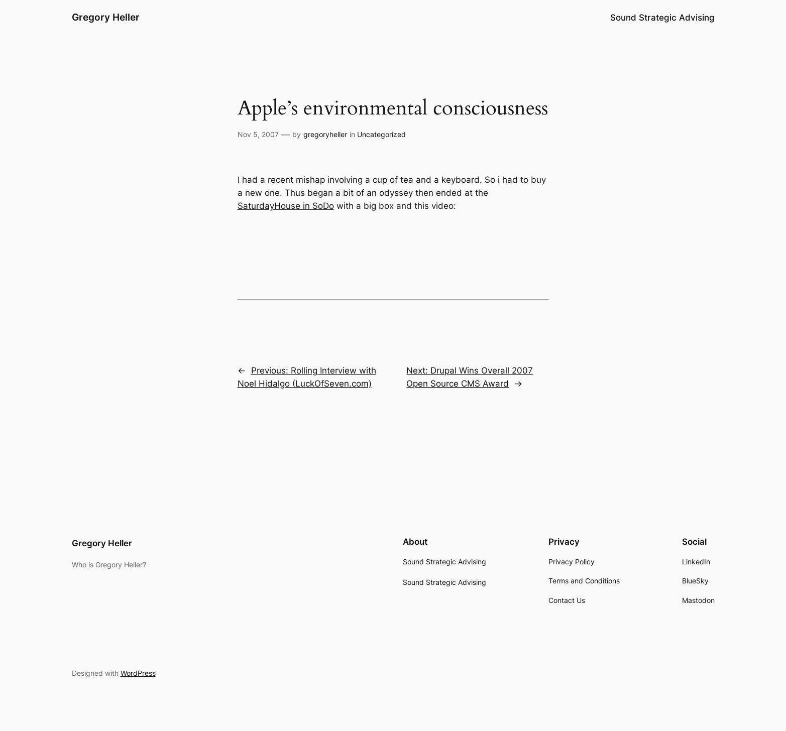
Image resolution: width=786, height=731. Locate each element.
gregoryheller (325, 134)
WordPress (138, 673)
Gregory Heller (106, 17)
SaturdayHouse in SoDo (286, 206)
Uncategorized (381, 134)
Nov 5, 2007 (258, 134)
